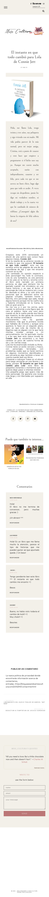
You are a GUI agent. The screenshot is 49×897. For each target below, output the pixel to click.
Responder (14, 523)
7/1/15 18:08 (13, 537)
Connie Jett (11, 410)
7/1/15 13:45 (13, 500)
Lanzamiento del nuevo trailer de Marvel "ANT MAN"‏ (24, 702)
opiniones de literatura (34, 411)
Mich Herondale (16, 498)
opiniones (22, 411)
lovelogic (28, 892)
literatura (14, 411)
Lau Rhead (13, 535)
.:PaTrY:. (13, 570)
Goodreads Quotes (39, 768)
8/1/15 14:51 (13, 572)
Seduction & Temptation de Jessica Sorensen (25, 710)
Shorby (12, 605)
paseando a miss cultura (28, 891)
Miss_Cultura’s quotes (24, 749)
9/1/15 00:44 (14, 607)
